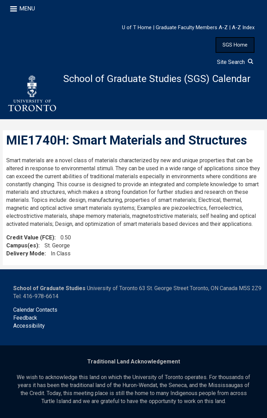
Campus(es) (22, 245)
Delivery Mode (25, 253)
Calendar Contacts (35, 309)
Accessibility (29, 325)
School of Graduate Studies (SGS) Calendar (157, 78)
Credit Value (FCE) (30, 237)
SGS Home (235, 45)
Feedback (25, 317)
